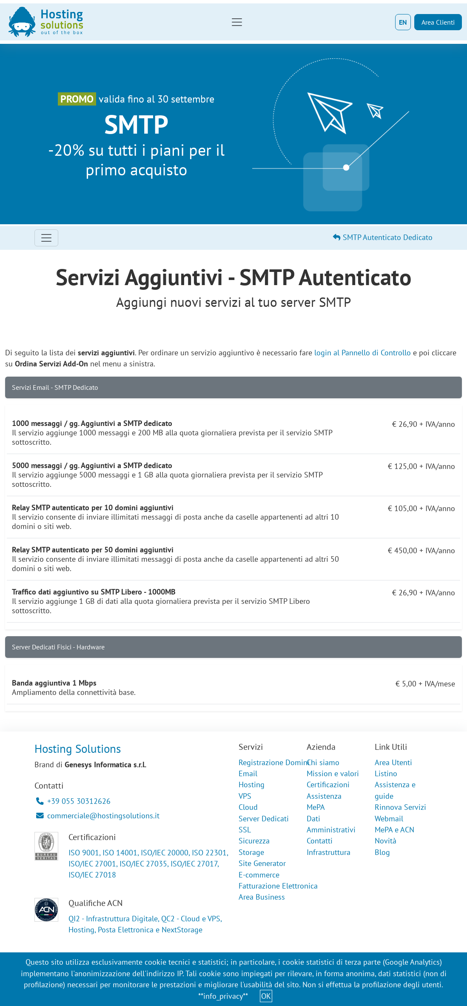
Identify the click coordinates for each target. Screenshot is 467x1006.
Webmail (389, 818)
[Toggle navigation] (236, 22)
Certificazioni (328, 784)
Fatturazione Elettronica (278, 886)
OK (266, 996)
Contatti (320, 841)
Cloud (248, 807)
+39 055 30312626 (73, 801)
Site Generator (262, 863)
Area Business (262, 897)
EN (403, 22)
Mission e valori (333, 773)
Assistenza (324, 796)
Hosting (252, 784)
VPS (245, 796)
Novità (385, 841)
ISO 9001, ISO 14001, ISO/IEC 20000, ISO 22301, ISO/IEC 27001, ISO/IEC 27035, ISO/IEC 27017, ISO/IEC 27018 (148, 864)
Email (248, 773)
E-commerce (259, 875)
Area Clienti (438, 22)
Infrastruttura (328, 852)
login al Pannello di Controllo (362, 352)
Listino (386, 773)
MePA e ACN (394, 830)
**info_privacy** (223, 996)
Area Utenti (393, 762)
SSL (245, 830)
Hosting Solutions (77, 748)
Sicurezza (254, 841)
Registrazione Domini (274, 762)
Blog (382, 852)
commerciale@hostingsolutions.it (97, 815)
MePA (316, 807)
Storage (251, 852)
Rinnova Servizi (400, 807)
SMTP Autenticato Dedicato (383, 237)
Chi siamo (323, 762)
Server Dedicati (264, 818)
